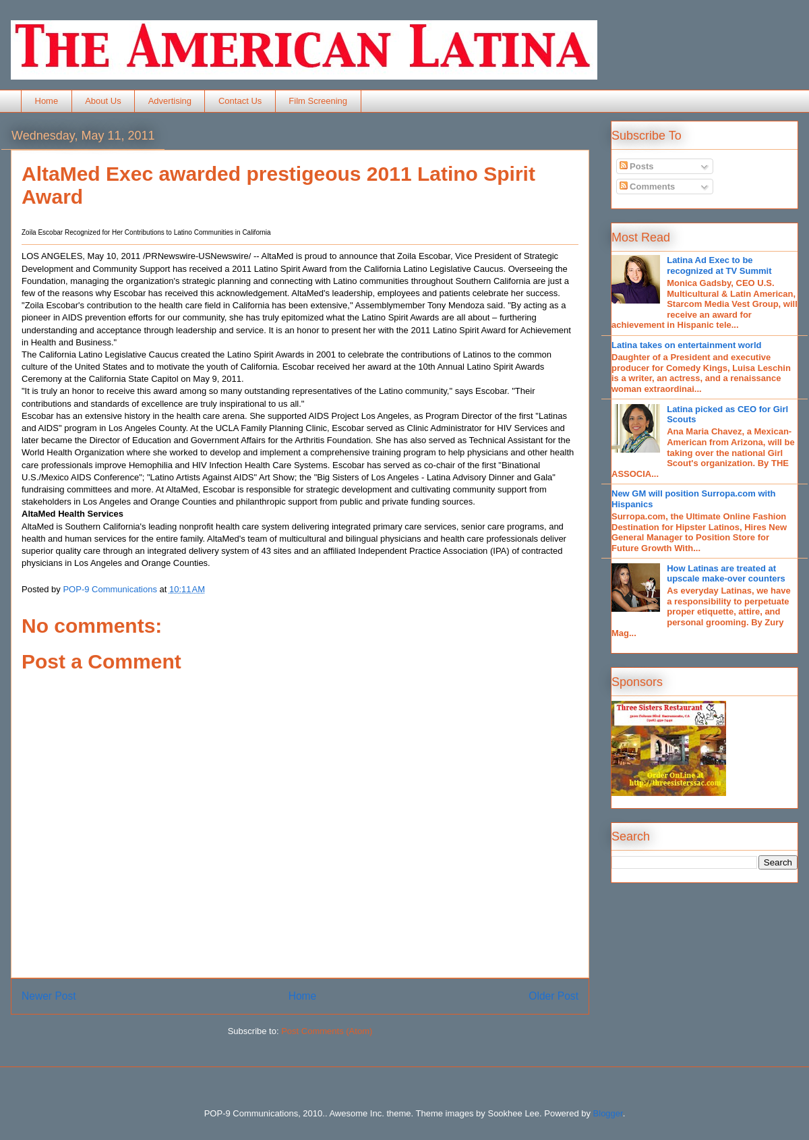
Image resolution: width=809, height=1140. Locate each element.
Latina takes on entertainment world (686, 345)
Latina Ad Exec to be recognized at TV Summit (719, 265)
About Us (103, 101)
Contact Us (240, 101)
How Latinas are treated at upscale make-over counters (726, 573)
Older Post (553, 996)
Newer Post (49, 996)
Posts (637, 166)
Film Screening (318, 101)
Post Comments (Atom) (326, 1031)
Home (47, 101)
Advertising (169, 101)
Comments (648, 186)
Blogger (608, 1113)
